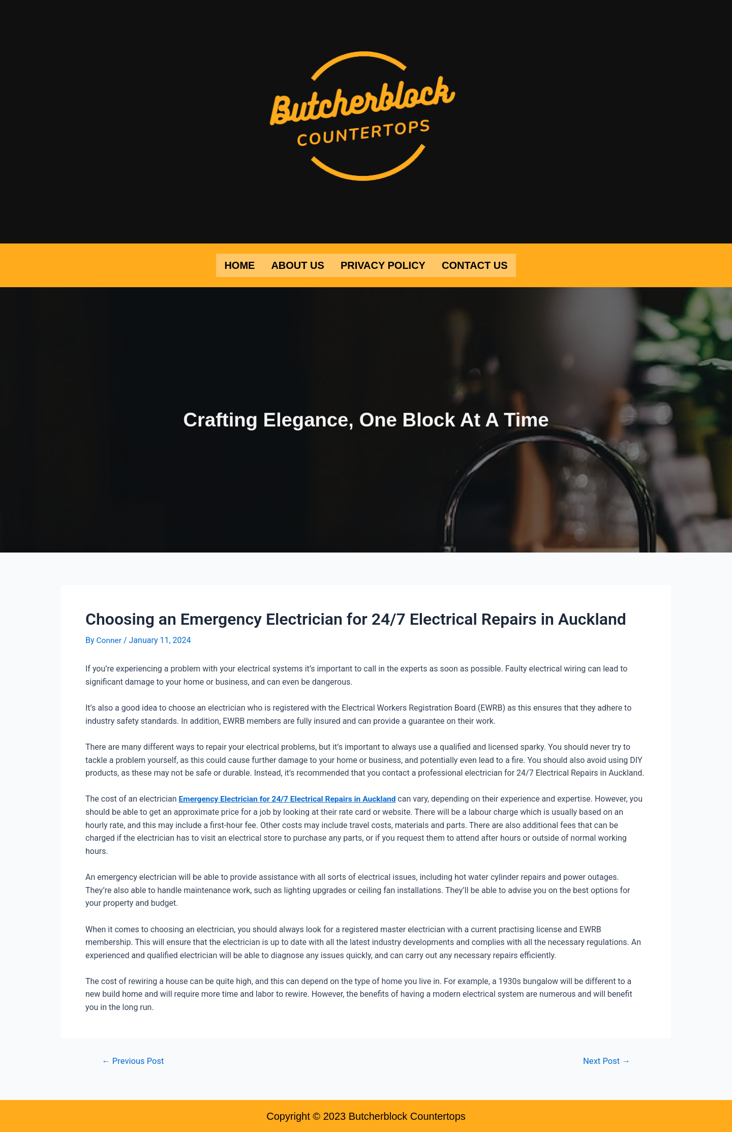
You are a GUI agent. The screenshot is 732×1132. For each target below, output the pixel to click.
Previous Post (134, 1059)
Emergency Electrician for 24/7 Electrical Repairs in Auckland (291, 798)
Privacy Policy (383, 264)
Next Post (606, 1059)
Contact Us (475, 264)
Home (239, 264)
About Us (297, 264)
